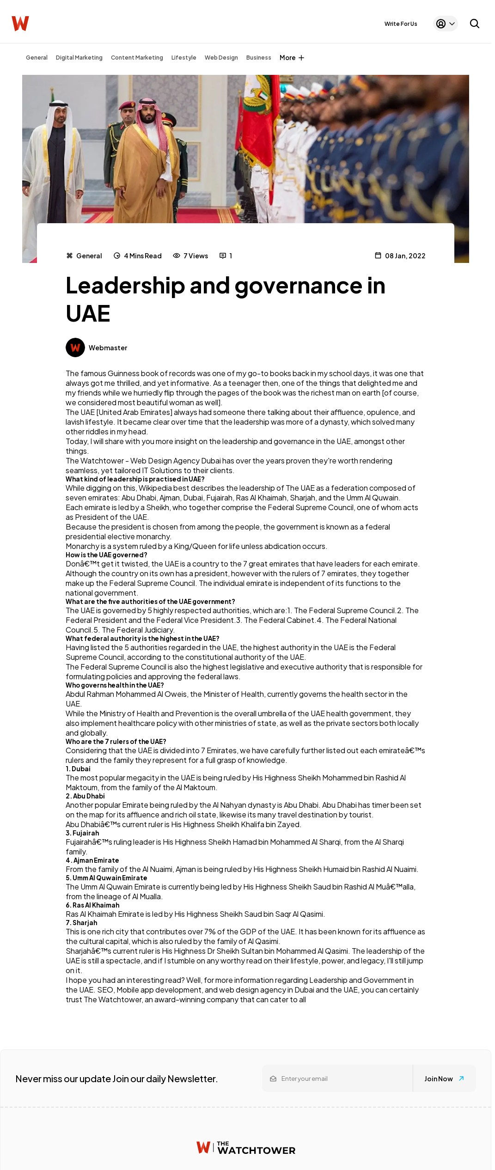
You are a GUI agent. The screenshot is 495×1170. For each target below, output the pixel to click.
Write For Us (401, 23)
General (37, 57)
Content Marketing (137, 57)
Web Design (221, 57)
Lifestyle (183, 57)
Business (258, 57)
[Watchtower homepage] (246, 1147)
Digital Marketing (79, 57)
